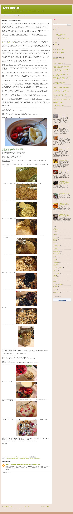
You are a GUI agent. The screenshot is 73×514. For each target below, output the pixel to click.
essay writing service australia (15, 464)
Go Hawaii (56, 107)
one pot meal (57, 267)
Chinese (55, 229)
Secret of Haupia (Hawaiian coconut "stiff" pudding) (64, 115)
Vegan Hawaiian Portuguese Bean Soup (64, 204)
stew (54, 289)
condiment (56, 251)
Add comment (7, 472)
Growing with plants (59, 65)
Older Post (45, 506)
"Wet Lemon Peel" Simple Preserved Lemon (64, 148)
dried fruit (22, 458)
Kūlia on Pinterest (58, 52)
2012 (56, 42)
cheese (55, 248)
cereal (16, 458)
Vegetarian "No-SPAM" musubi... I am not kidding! (64, 215)
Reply (7, 469)
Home (3, 15)
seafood (56, 281)
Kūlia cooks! (11, 8)
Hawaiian (56, 236)
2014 (56, 29)
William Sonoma (58, 104)
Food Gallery (16, 15)
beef (54, 242)
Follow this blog (62, 300)
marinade (56, 264)
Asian (54, 228)
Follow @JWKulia (58, 58)
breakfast (10, 458)
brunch (55, 247)
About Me (9, 15)
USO (54, 108)
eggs (54, 256)
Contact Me (23, 15)
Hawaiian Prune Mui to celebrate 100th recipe (65, 126)
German (55, 234)
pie (54, 272)
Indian (55, 237)
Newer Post (7, 506)
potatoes (56, 273)
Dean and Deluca (58, 105)
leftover (56, 262)
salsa (55, 278)
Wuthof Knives (57, 102)
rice (54, 275)
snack (55, 286)
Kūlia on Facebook (59, 49)
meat (54, 265)
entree (55, 258)
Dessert (55, 231)
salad (55, 276)
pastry (55, 270)
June (57, 31)
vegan (31, 458)
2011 (56, 44)
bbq (54, 240)
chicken (55, 250)
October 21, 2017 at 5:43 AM (33, 464)
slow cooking (57, 284)
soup (54, 287)
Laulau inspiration (64, 193)
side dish (56, 283)
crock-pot (56, 253)
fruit (54, 259)
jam (54, 261)
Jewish (55, 239)
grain (27, 458)
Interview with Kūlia (59, 54)
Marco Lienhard (8, 42)
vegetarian (37, 458)
